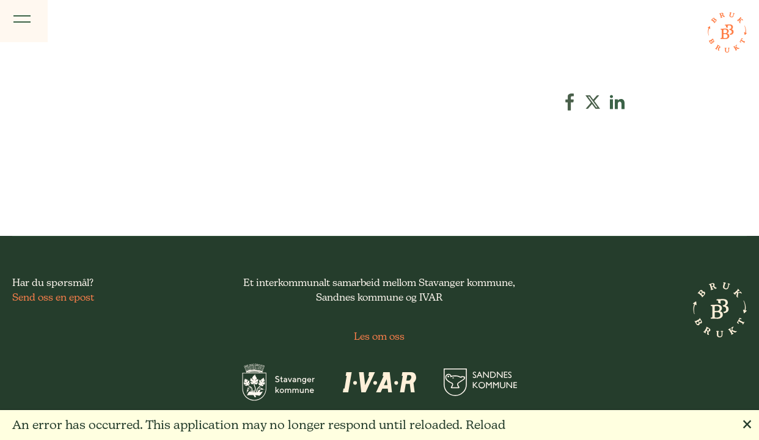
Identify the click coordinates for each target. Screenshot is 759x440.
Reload (485, 424)
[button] (569, 102)
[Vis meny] (24, 21)
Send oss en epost (53, 297)
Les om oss (379, 336)
